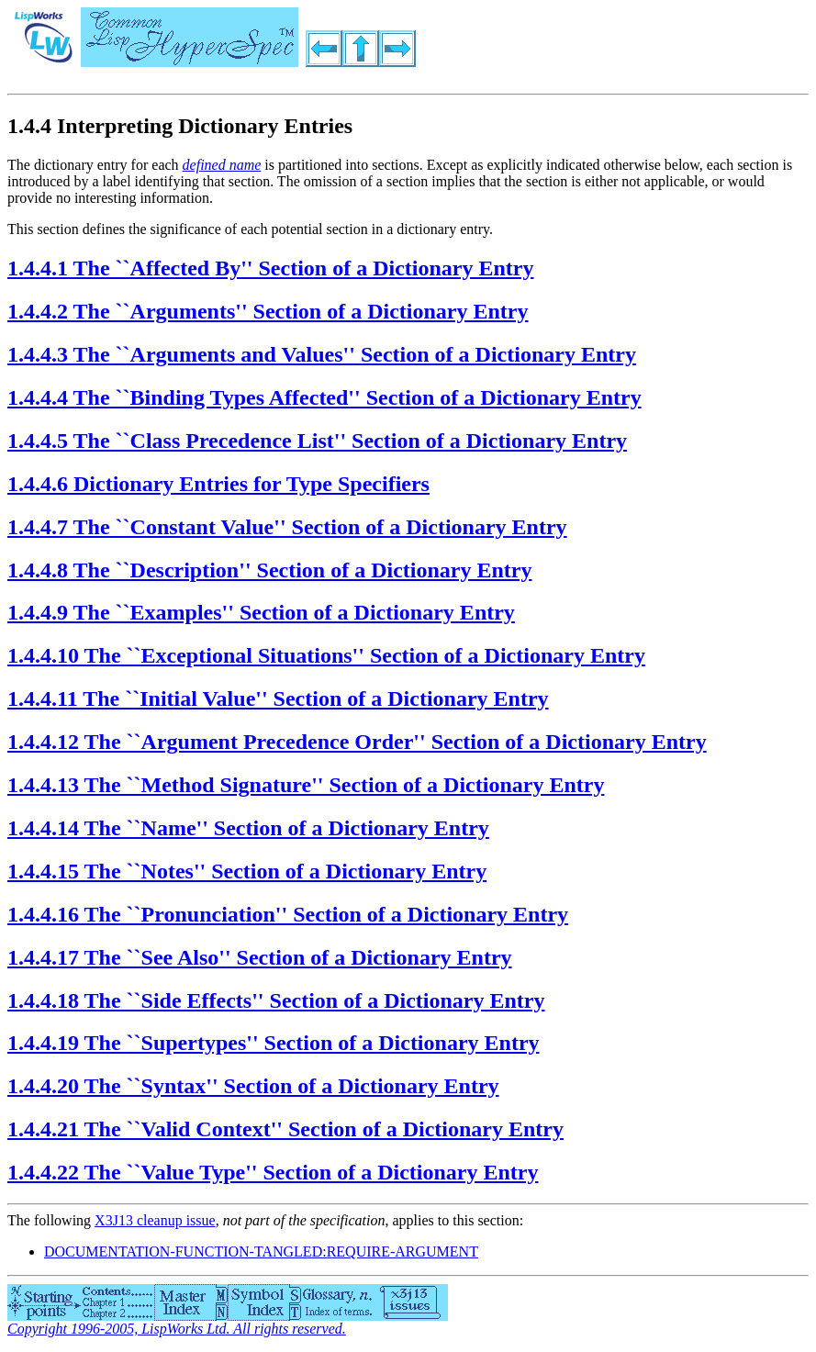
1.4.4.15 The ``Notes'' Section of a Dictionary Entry (246, 871)
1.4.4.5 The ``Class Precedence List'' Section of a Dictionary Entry (317, 441)
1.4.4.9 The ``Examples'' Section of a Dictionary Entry (261, 612)
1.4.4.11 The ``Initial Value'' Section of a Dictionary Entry (278, 698)
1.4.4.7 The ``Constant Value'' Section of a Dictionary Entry (287, 527)
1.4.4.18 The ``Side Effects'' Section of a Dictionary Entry (276, 1000)
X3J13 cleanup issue (155, 1220)
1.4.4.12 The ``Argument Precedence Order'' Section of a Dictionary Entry (357, 742)
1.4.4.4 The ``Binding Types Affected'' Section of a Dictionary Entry (324, 397)
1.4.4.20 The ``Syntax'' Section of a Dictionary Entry (253, 1086)
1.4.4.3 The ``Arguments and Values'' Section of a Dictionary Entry (321, 354)
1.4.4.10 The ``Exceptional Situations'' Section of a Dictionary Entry (326, 655)
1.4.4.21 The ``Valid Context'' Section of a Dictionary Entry (285, 1129)
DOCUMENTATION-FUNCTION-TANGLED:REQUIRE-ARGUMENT (261, 1251)
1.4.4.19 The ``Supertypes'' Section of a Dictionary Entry (273, 1043)
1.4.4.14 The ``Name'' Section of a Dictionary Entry (248, 828)
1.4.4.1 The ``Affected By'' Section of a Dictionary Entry (270, 268)
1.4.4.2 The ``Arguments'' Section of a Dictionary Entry (268, 311)
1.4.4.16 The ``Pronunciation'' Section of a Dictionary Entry (287, 914)
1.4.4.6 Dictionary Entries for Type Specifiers (218, 484)
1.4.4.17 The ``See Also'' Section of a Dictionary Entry (259, 957)
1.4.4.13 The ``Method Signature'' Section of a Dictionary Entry (305, 785)
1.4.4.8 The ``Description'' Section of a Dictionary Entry (269, 570)
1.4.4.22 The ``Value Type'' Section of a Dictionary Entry (272, 1172)
